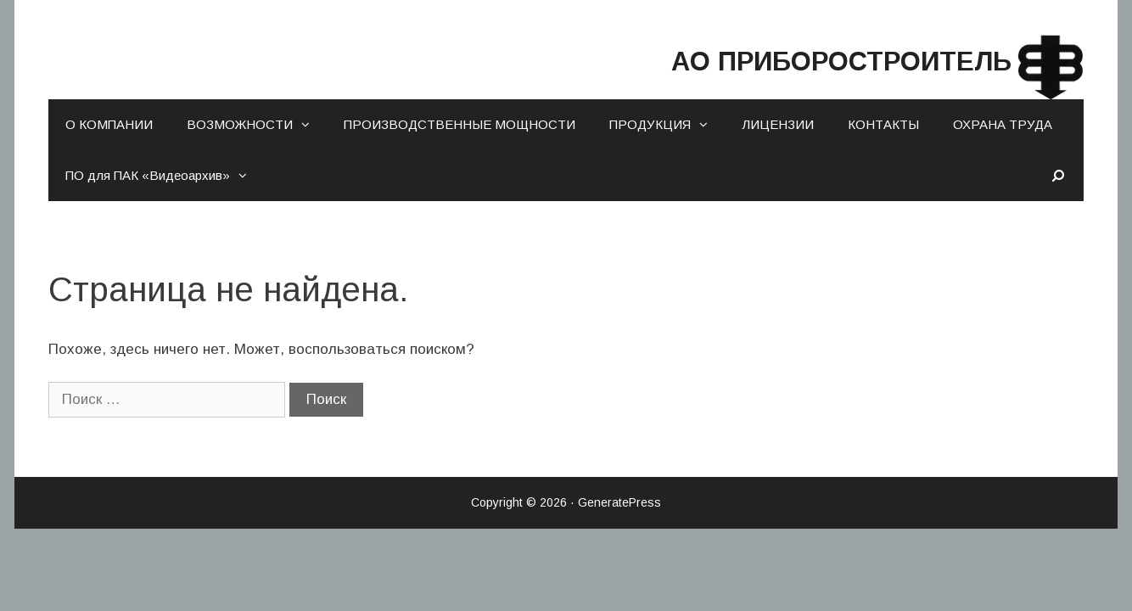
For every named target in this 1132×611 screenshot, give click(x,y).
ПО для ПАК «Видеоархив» (164, 175)
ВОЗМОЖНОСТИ (257, 124)
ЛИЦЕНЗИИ (778, 124)
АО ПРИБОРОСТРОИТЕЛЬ (762, 57)
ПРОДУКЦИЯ (667, 124)
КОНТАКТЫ (883, 124)
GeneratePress (619, 502)
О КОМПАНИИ (109, 124)
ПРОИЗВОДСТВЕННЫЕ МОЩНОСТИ (459, 124)
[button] (310, 124)
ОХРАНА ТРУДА (1002, 124)
